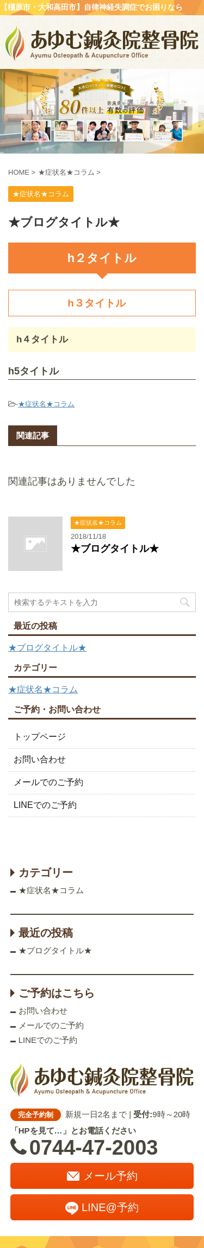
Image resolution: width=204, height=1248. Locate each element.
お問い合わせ (40, 759)
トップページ (40, 736)
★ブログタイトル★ (115, 548)
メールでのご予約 (48, 782)
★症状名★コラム (46, 404)
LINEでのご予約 (45, 805)
